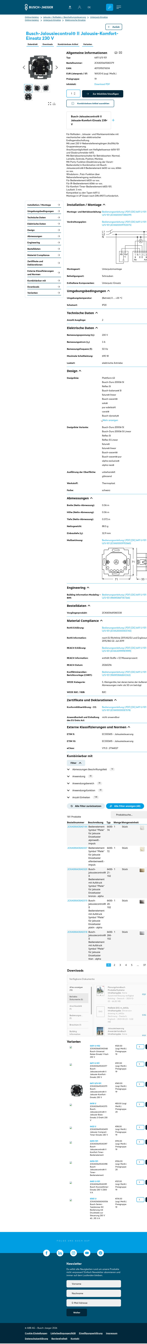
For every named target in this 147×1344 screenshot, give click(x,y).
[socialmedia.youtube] (87, 1253)
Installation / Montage (44, 205)
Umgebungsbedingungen (44, 212)
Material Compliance (44, 255)
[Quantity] (73, 94)
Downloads (50, 44)
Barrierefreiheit (59, 1339)
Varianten (94, 44)
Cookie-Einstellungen (36, 1333)
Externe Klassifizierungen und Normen (44, 273)
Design (44, 230)
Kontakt (75, 1339)
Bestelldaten (44, 249)
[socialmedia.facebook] (46, 1253)
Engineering (44, 243)
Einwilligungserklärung (91, 1333)
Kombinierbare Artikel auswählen (91, 104)
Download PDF (102, 84)
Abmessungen (44, 237)
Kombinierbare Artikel (72, 44)
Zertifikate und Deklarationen (44, 264)
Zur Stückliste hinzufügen (103, 94)
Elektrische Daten (44, 224)
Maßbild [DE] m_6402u (118, 1008)
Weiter (76, 1313)
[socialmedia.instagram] (73, 1253)
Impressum (111, 1333)
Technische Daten (44, 218)
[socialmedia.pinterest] (100, 1253)
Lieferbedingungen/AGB (63, 1333)
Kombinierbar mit (44, 281)
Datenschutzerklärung (36, 1339)
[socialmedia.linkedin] (60, 1253)
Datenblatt (33, 44)
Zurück (114, 27)
